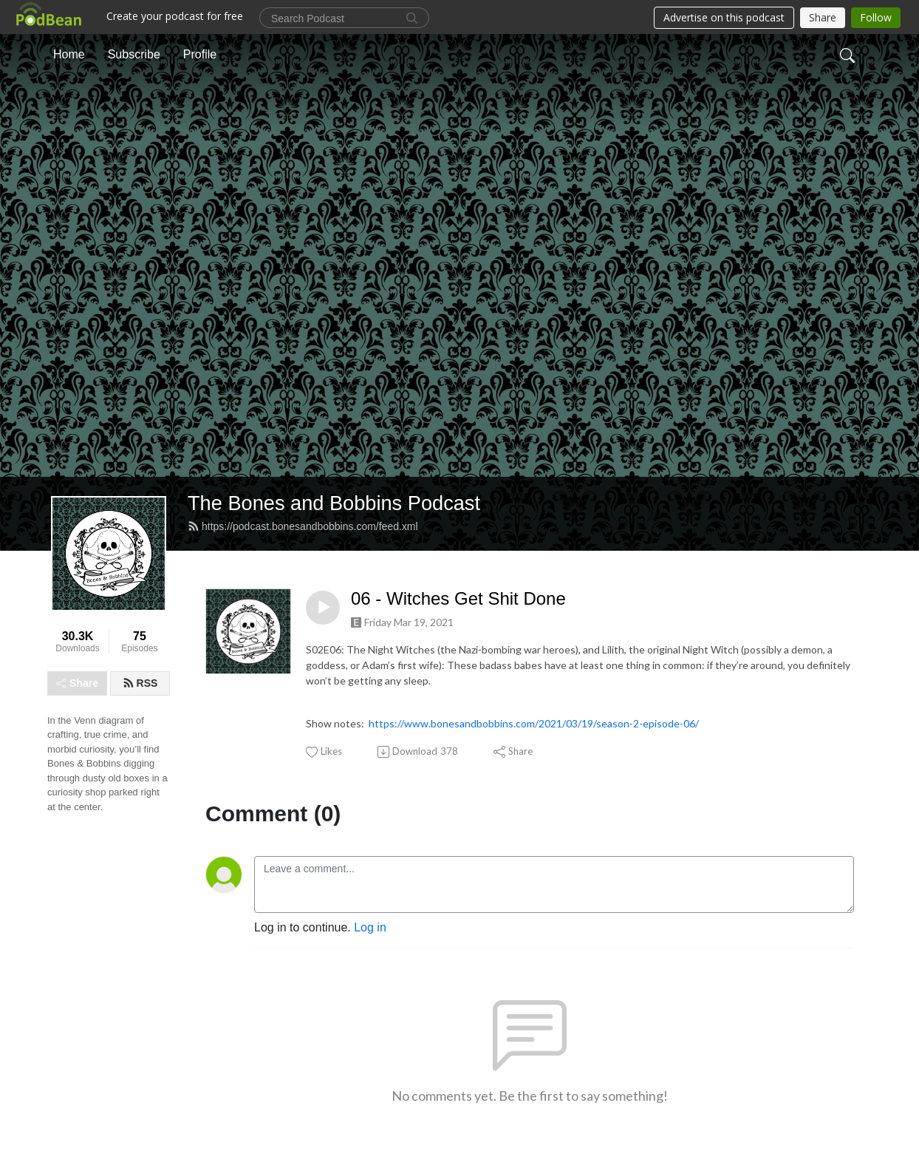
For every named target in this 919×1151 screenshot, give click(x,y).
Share (77, 683)
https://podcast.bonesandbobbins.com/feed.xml (303, 526)
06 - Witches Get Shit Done (458, 598)
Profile (199, 54)
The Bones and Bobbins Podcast (334, 503)
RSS (140, 683)
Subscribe (134, 54)
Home (69, 54)
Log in (370, 927)
